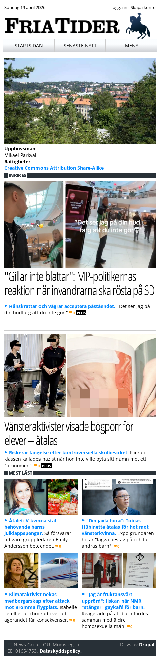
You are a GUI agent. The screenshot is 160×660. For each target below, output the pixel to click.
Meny (131, 45)
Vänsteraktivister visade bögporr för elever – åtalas (68, 432)
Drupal (146, 644)
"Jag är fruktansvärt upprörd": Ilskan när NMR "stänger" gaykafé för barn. (113, 600)
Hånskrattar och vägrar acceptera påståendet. (62, 306)
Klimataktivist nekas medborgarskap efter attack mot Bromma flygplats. (37, 600)
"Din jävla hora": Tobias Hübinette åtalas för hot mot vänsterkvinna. (115, 526)
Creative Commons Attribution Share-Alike (54, 168)
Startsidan (29, 45)
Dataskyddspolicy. (60, 651)
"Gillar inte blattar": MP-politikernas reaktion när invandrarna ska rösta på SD (79, 283)
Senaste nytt (80, 45)
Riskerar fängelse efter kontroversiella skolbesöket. (69, 452)
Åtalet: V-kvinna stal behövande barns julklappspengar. (30, 526)
